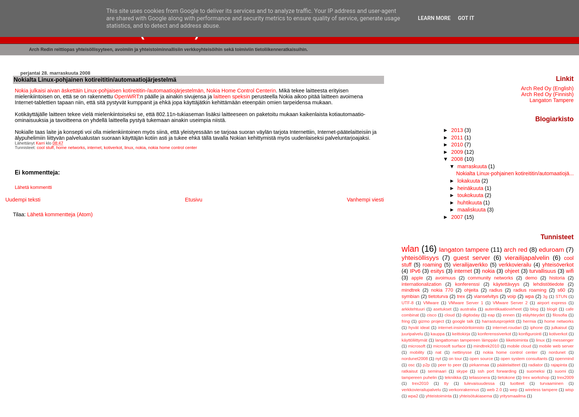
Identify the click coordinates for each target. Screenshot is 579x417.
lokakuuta (470, 181)
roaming (432, 265)
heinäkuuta (471, 188)
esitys (437, 271)
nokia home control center (172, 147)
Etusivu (193, 200)
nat (438, 352)
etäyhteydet (534, 315)
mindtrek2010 (486, 346)
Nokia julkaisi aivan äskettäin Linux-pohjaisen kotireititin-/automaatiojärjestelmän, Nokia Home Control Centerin (145, 91)
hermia (529, 321)
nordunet (557, 352)
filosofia (560, 315)
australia (468, 309)
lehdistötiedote (548, 284)
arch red (516, 249)
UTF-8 (408, 303)
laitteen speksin (231, 96)
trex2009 (565, 377)
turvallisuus (543, 271)
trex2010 (420, 383)
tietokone (506, 377)
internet (94, 147)
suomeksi (536, 371)
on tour (455, 358)
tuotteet (517, 383)
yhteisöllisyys (420, 257)
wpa (529, 296)
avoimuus (445, 278)
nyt (438, 358)
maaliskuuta (472, 210)
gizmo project (431, 321)
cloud (450, 315)
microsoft (416, 346)
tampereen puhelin (419, 377)
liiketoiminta (517, 340)
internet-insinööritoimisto (461, 327)
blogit (552, 309)
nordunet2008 (415, 358)
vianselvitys (486, 296)
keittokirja (461, 334)
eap (491, 315)
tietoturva (438, 296)
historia (557, 278)
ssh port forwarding (497, 371)
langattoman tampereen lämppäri (466, 340)
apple (417, 278)
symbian (410, 296)
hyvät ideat (418, 327)
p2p (426, 365)
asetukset (443, 309)
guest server (471, 257)
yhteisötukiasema (475, 396)
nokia (141, 147)
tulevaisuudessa (479, 383)
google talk (462, 321)
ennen (509, 315)
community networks (490, 278)
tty (446, 383)
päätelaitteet (508, 365)
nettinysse (462, 352)
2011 (458, 137)
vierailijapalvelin (527, 257)
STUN (561, 296)
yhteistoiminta (439, 396)
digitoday (471, 315)
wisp (569, 389)
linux (128, 147)
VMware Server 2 (510, 303)
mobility (417, 352)
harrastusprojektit (498, 321)
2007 (458, 217)
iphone (536, 327)
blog (534, 309)
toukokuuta (471, 195)
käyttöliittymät (415, 340)
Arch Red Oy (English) (547, 88)
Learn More (434, 18)
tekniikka (453, 377)
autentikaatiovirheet (503, 309)
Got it (466, 18)
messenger (563, 340)
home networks (70, 147)
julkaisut (559, 327)
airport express (551, 303)
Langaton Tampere (552, 100)
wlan (410, 249)
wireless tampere (541, 389)
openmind (564, 358)
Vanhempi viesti (365, 200)
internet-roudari (507, 327)
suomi (560, 371)
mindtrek (411, 290)
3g (545, 296)
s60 (561, 290)
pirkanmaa (479, 365)
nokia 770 (442, 290)
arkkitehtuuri (413, 309)
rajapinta (559, 365)
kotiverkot (113, 147)
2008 (458, 159)
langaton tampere (464, 249)
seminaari (437, 371)
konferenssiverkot (494, 334)
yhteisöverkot (558, 265)
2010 (458, 145)
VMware (431, 303)
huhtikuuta (470, 203)
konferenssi (467, 284)
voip (511, 296)
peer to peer (449, 365)
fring (406, 321)
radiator (535, 365)
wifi (570, 271)
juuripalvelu (412, 334)
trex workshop (536, 377)
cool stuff (45, 147)
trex (461, 296)
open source (481, 358)
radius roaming (529, 290)
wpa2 (413, 396)
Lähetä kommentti (33, 187)
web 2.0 (494, 389)
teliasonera (479, 377)
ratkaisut (410, 371)
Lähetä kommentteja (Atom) (60, 214)
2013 (458, 130)
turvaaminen (551, 383)
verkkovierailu (515, 265)
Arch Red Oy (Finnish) (547, 94)
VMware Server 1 (465, 303)
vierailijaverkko (470, 265)
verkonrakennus (464, 389)
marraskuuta (473, 166)
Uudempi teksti (22, 200)
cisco (431, 315)
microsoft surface (449, 346)
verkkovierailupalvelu (421, 389)
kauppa (438, 334)
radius (495, 290)
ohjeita (471, 290)
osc (411, 365)
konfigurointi (530, 334)
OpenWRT (126, 96)
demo (531, 278)
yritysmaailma (512, 396)
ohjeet (512, 271)
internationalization (422, 284)
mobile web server (556, 346)
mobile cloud (519, 346)
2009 (458, 152)
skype (461, 371)
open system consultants (524, 358)
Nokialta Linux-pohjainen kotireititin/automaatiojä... (514, 173)
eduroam (551, 249)
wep (513, 389)
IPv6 (415, 271)
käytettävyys (506, 284)
